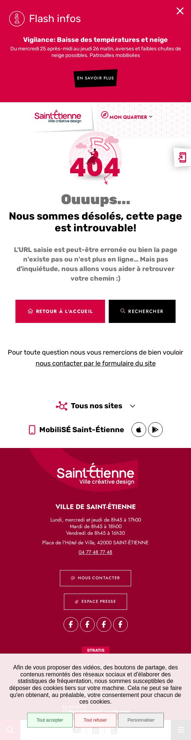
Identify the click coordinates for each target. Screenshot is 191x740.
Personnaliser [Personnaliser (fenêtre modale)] (140, 720)
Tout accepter (50, 720)
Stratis (95, 650)
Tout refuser (95, 720)
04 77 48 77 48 (95, 552)
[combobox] (129, 117)
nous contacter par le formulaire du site (96, 363)
